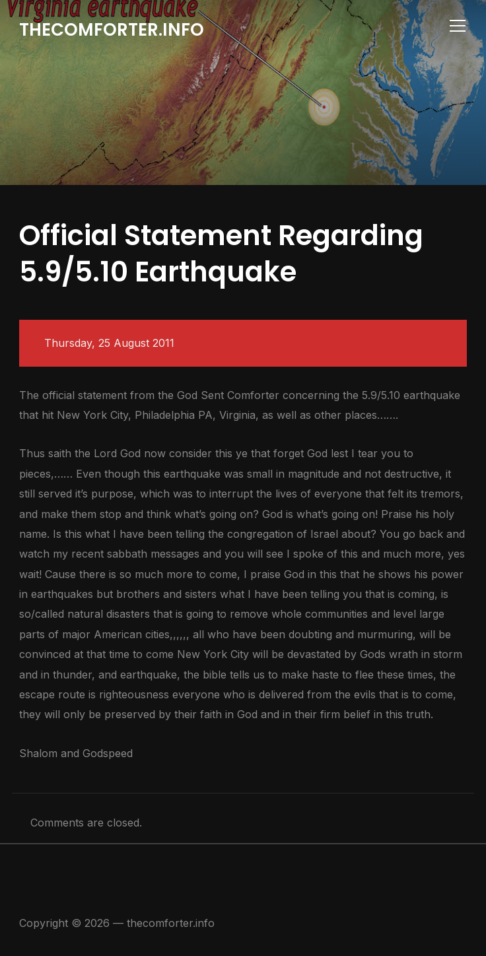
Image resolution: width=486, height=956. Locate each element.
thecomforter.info (111, 30)
